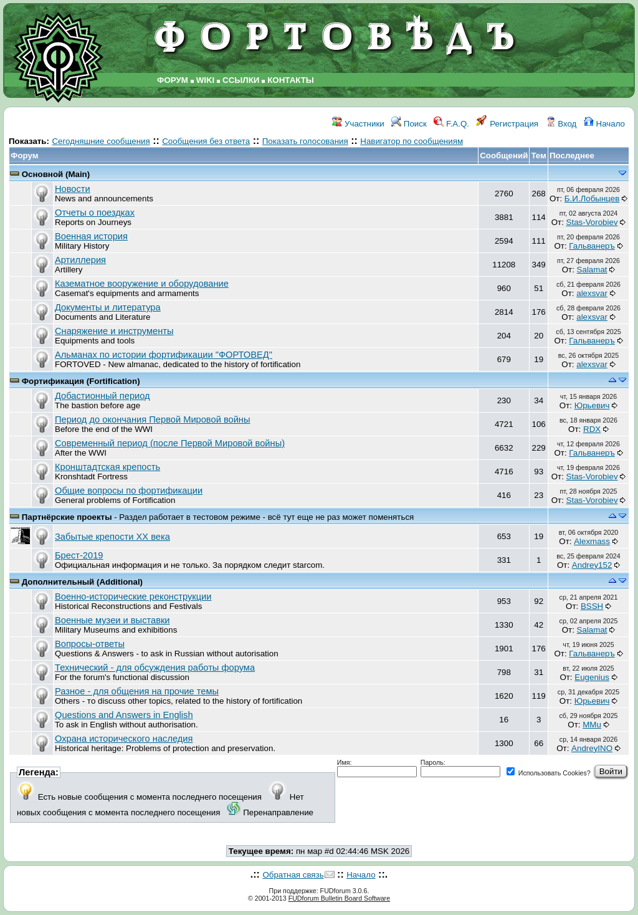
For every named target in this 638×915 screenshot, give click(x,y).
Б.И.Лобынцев (591, 198)
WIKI (205, 80)
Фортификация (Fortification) (81, 381)
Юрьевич (592, 405)
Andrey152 (592, 565)
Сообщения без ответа (206, 141)
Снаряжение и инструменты (114, 331)
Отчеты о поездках (95, 213)
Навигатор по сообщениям (411, 141)
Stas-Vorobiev (592, 222)
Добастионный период (102, 396)
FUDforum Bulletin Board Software (339, 898)
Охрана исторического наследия (124, 739)
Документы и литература (108, 307)
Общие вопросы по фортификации (128, 491)
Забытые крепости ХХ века (112, 537)
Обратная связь (292, 874)
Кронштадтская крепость (107, 467)
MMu (592, 724)
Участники (358, 123)
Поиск (409, 123)
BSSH (592, 606)
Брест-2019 (79, 555)
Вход (561, 123)
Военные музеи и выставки (112, 620)
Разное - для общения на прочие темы (137, 691)
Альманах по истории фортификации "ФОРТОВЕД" (163, 355)
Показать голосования (305, 141)
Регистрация (507, 123)
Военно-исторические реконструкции (133, 596)
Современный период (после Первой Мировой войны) (170, 443)
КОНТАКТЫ (290, 80)
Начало (604, 123)
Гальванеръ (591, 246)
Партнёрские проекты (68, 517)
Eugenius (591, 677)
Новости (72, 189)
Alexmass (592, 541)
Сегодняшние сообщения (101, 141)
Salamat (592, 269)
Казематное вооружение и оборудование (142, 284)
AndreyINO (591, 748)
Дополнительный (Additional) (82, 582)
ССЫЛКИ (240, 80)
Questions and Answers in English (124, 715)
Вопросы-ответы (90, 644)
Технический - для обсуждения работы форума (155, 668)
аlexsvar (591, 293)
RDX (592, 429)
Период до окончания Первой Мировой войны (152, 419)
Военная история (91, 236)
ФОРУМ (172, 80)
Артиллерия (80, 260)
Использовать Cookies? (549, 773)
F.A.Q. (451, 123)
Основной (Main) (56, 174)
